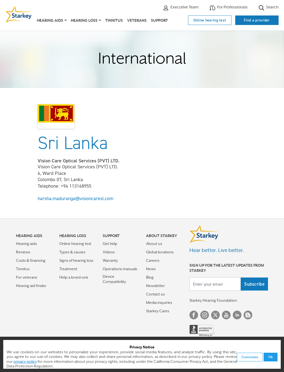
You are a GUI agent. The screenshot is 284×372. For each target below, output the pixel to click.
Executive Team (181, 8)
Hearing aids (26, 243)
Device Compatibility (114, 279)
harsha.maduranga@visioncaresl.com (75, 198)
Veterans (137, 20)
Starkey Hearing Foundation (213, 300)
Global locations (159, 252)
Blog (150, 277)
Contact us (155, 294)
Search (269, 8)
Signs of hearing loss (76, 260)
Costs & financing (31, 260)
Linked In (237, 315)
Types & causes (72, 252)
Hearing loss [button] (84, 20)
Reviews (23, 252)
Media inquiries (159, 302)
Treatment (68, 269)
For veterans (26, 277)
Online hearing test (209, 20)
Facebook (193, 315)
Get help (110, 243)
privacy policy (25, 361)
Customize (249, 357)
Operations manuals (120, 269)
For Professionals (228, 8)
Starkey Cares (157, 311)
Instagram (204, 315)
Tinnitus (114, 20)
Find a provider (257, 20)
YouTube (226, 315)
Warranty (110, 260)
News (151, 269)
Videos (109, 252)
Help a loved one (73, 277)
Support (159, 20)
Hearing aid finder (31, 285)
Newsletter (155, 285)
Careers (152, 260)
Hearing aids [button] (50, 20)
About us (154, 243)
